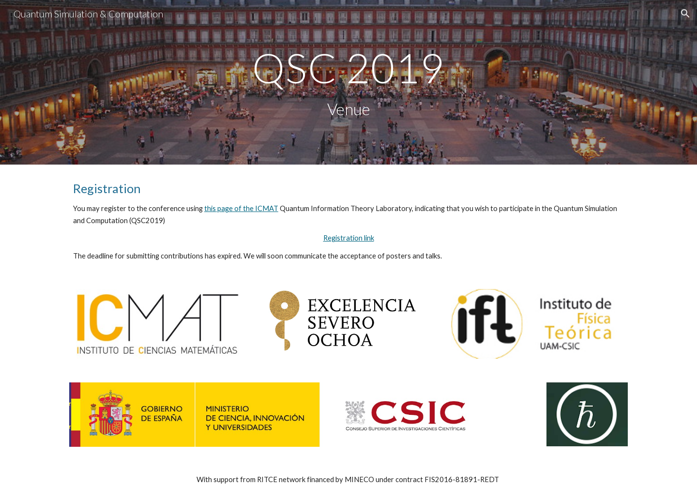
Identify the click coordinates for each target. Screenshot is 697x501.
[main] (348, 82)
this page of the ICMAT (241, 208)
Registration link (348, 238)
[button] (685, 13)
